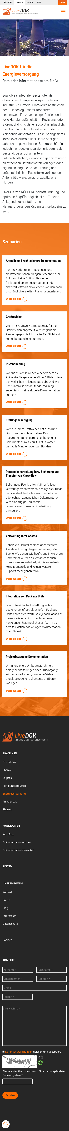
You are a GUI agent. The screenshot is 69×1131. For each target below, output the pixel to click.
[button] (6, 1124)
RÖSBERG (8, 2)
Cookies (7, 940)
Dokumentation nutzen (17, 842)
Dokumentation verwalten (18, 850)
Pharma (7, 809)
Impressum (9, 916)
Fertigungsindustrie (14, 786)
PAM (39, 2)
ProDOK (29, 2)
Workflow (8, 834)
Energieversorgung (14, 793)
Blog (5, 908)
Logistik (7, 778)
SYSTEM (7, 866)
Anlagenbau (10, 801)
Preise (6, 900)
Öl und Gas (9, 762)
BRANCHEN (10, 753)
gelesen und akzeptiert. (31, 1051)
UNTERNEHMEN (13, 883)
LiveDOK (19, 2)
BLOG (62, 2)
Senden (10, 1095)
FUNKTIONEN (11, 825)
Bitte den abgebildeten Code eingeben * (34, 1073)
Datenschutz (10, 923)
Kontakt (7, 892)
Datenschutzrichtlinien (18, 1051)
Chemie (7, 770)
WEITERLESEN (16, 299)
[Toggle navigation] (63, 11)
